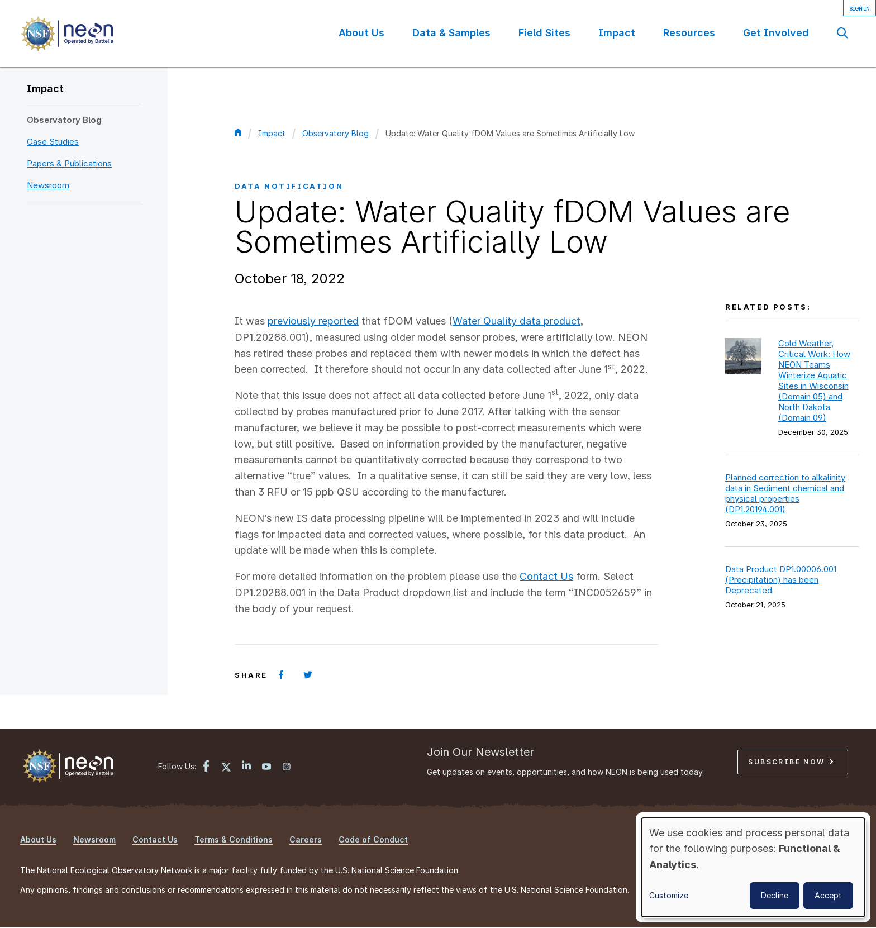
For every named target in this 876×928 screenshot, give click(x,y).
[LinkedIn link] (246, 766)
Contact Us (546, 576)
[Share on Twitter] (307, 675)
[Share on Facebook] (281, 675)
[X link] (226, 767)
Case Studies (53, 141)
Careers (305, 839)
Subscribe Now (790, 762)
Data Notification (289, 186)
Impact (616, 33)
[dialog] (753, 867)
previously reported (313, 321)
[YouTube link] (266, 767)
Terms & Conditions (233, 839)
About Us (361, 33)
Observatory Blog (64, 120)
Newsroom (48, 185)
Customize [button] (668, 895)
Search (842, 32)
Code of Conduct (373, 839)
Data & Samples (451, 33)
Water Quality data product (516, 321)
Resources (689, 33)
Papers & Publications (69, 163)
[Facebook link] (206, 767)
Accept (828, 895)
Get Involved (776, 33)
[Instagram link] (287, 767)
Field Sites (544, 33)
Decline (774, 895)
